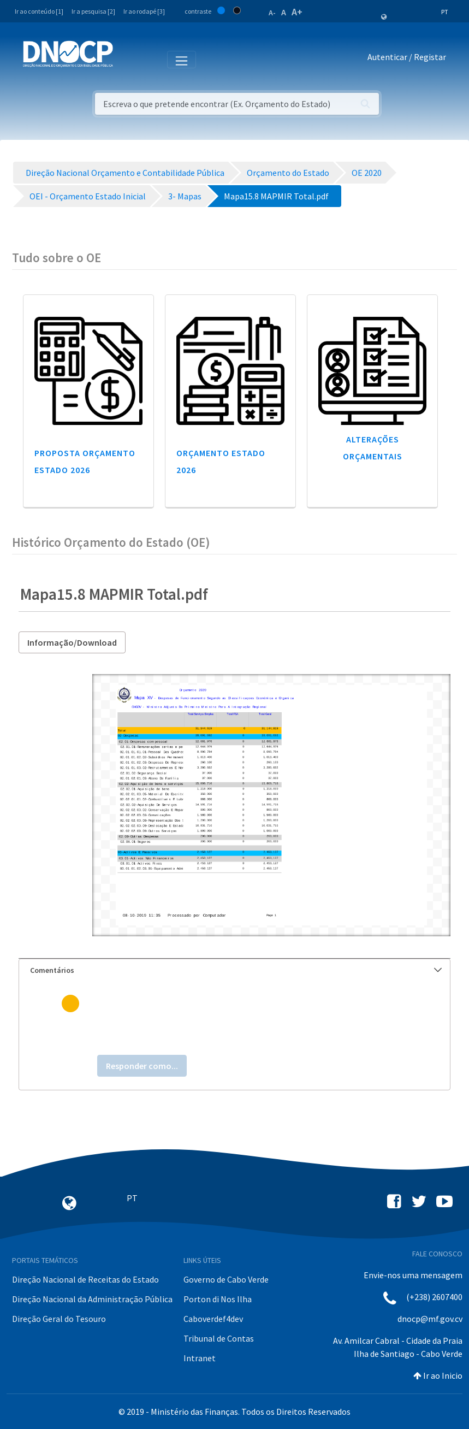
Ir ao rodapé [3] (144, 11)
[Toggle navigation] (127, 59)
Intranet (199, 1358)
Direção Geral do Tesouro (59, 1318)
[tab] (234, 970)
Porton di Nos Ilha (217, 1299)
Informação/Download (72, 642)
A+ (297, 11)
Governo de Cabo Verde (226, 1279)
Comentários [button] (236, 970)
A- (272, 12)
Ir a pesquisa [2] (93, 11)
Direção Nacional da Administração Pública (92, 1299)
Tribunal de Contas (218, 1338)
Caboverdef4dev (213, 1318)
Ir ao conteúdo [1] (39, 11)
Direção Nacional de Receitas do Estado (85, 1279)
